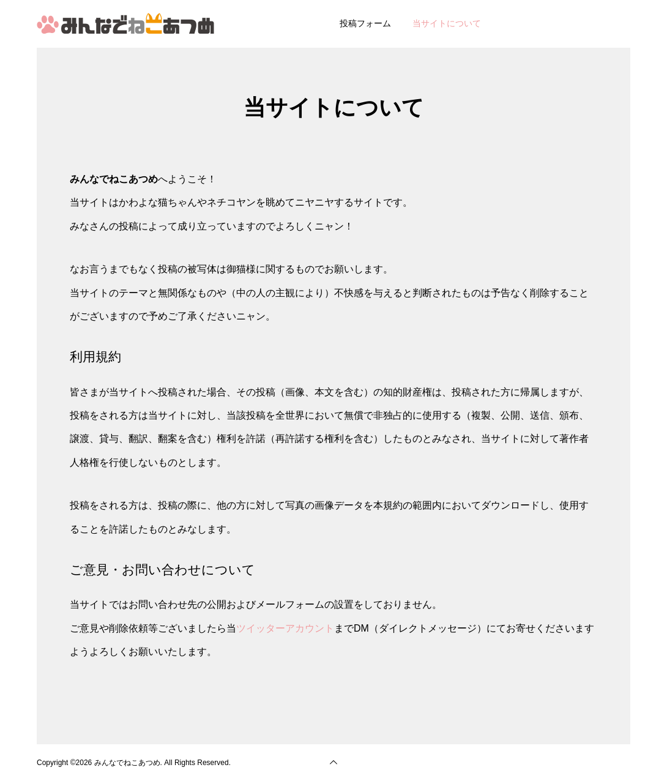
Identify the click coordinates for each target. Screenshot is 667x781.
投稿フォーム (365, 23)
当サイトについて (446, 23)
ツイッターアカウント (285, 628)
